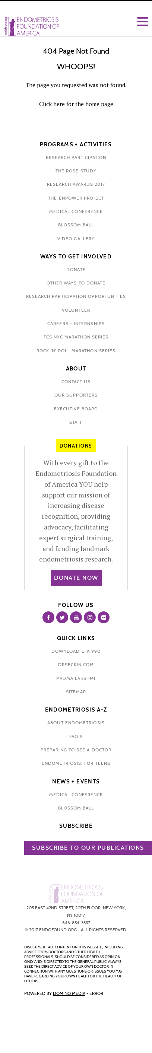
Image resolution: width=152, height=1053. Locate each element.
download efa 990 (76, 651)
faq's (75, 736)
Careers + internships (76, 323)
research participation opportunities (76, 296)
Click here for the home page (76, 104)
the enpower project (76, 198)
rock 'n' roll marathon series (76, 350)
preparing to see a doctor (76, 750)
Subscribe (76, 826)
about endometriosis (76, 722)
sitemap (76, 691)
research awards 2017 (76, 184)
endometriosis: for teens (76, 763)
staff (76, 422)
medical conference (76, 211)
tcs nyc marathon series (76, 337)
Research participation (76, 157)
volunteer (76, 310)
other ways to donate (76, 283)
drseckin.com (76, 664)
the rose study (76, 171)
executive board (76, 408)
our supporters (76, 395)
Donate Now (76, 577)
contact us (76, 381)
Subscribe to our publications (88, 847)
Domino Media (69, 993)
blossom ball (76, 225)
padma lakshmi (75, 678)
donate (75, 269)
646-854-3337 (76, 922)
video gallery (76, 238)
